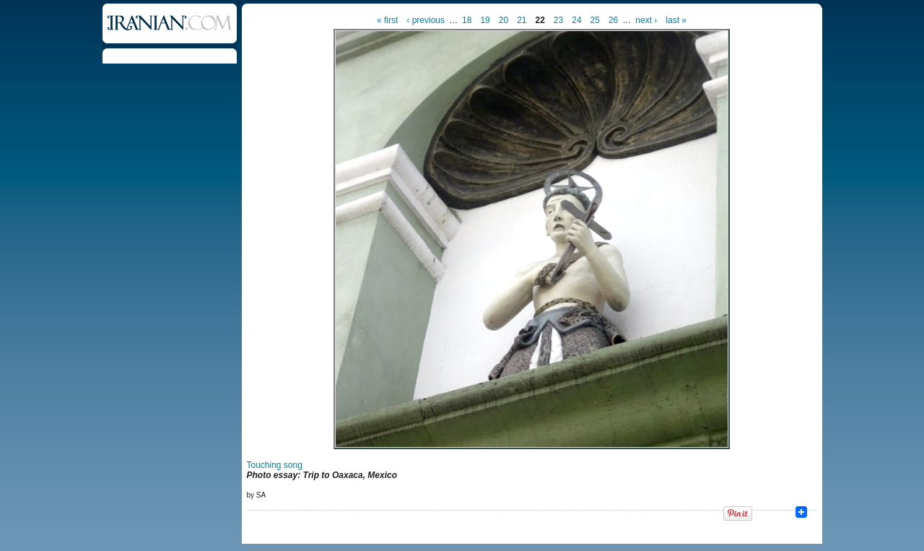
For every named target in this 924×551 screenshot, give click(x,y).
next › (646, 20)
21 (521, 20)
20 (503, 20)
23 (558, 20)
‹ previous (425, 20)
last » (676, 20)
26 (613, 20)
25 (595, 20)
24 (576, 20)
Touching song (274, 465)
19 (484, 20)
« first (387, 20)
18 (466, 20)
